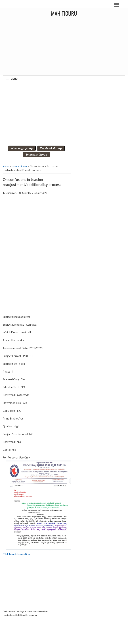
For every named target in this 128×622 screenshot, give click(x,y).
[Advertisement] (64, 114)
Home (6, 166)
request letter (20, 166)
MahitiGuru (64, 13)
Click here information (16, 554)
